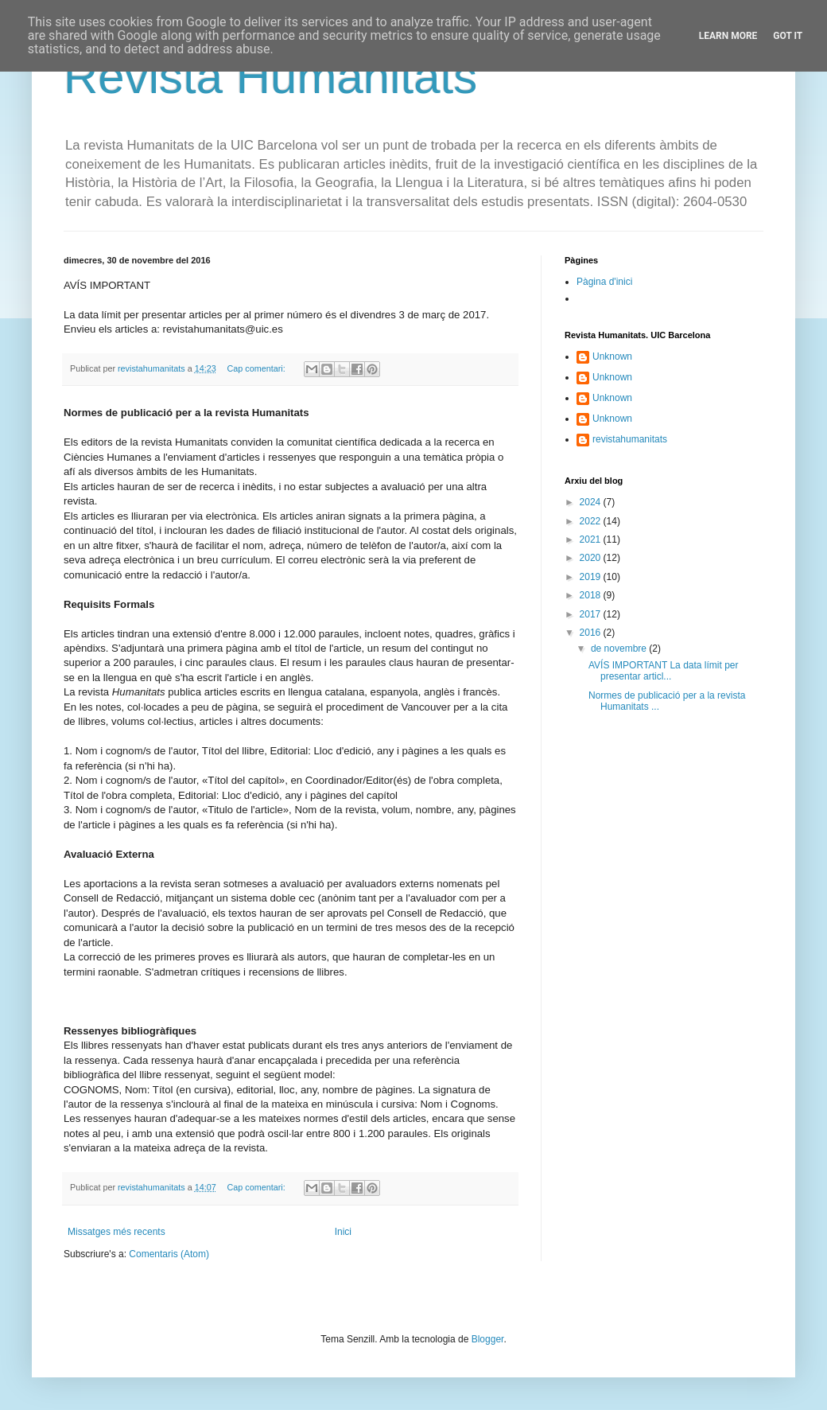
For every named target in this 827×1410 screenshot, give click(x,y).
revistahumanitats (629, 439)
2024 (592, 502)
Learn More (728, 35)
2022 (592, 521)
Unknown (612, 356)
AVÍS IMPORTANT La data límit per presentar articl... (663, 671)
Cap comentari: (257, 368)
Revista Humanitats (270, 76)
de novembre (620, 648)
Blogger (488, 1339)
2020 (592, 557)
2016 (592, 632)
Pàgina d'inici (604, 281)
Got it (787, 35)
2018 (592, 595)
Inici (343, 1231)
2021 (592, 539)
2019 (592, 576)
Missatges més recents (116, 1231)
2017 (592, 614)
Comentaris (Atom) (169, 1254)
